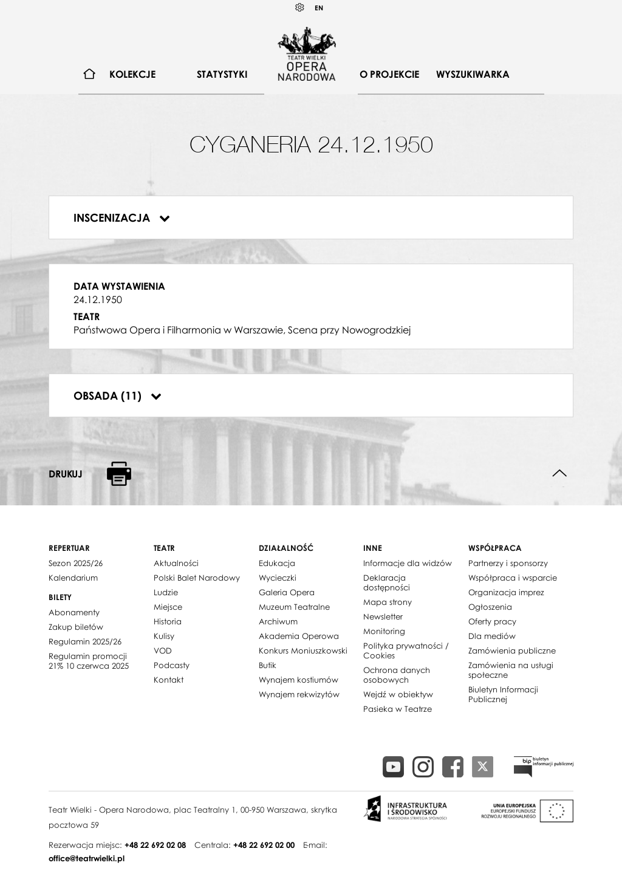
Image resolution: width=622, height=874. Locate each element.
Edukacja (277, 563)
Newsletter (383, 616)
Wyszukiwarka (473, 74)
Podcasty (172, 665)
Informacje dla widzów (407, 563)
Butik (267, 665)
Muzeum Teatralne (294, 607)
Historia (168, 621)
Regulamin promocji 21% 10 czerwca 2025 (89, 661)
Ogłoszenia (490, 607)
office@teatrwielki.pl (87, 858)
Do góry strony (559, 473)
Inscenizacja (121, 217)
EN (319, 8)
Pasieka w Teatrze (397, 709)
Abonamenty (74, 612)
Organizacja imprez (506, 592)
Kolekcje (132, 74)
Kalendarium (73, 577)
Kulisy (164, 636)
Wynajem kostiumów (298, 680)
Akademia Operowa (299, 636)
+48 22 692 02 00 (264, 845)
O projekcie (389, 74)
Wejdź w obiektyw (398, 694)
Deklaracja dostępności (386, 582)
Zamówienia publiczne (512, 650)
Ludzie (166, 592)
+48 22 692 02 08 (155, 845)
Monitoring (384, 631)
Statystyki (222, 74)
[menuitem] (89, 74)
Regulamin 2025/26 (85, 641)
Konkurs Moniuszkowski (303, 650)
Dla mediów (492, 636)
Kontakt (168, 680)
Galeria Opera (287, 592)
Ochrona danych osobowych (396, 675)
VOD (163, 650)
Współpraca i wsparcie (512, 577)
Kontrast (300, 7)
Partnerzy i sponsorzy (508, 563)
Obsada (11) (117, 395)
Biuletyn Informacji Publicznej (503, 694)
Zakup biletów (76, 627)
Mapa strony (387, 602)
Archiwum (278, 621)
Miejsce (168, 607)
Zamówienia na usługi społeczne (510, 670)
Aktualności (176, 563)
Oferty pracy (492, 621)
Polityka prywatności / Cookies (406, 650)
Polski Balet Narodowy (197, 577)
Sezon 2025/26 (76, 563)
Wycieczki (277, 577)
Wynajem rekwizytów (299, 694)
